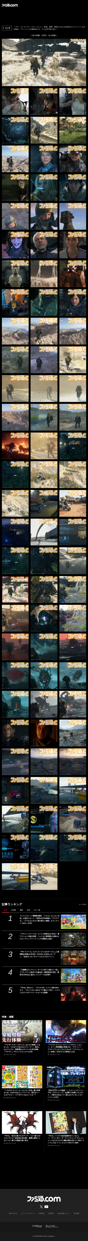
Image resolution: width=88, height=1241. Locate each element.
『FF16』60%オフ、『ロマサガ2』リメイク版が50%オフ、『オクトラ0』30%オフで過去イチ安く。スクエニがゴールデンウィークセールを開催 (40, 990)
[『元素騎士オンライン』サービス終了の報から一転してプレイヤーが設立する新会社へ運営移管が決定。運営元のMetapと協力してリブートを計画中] (73, 976)
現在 (5, 910)
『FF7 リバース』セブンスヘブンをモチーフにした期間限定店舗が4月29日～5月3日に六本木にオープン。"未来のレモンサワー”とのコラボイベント (39, 954)
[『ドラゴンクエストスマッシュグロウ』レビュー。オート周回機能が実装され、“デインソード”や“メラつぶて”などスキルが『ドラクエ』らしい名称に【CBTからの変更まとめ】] (66, 1031)
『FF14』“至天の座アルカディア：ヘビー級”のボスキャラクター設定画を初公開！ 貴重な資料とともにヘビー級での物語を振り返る (22, 1138)
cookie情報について (63, 1213)
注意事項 (51, 1213)
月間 (28, 910)
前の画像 (36, 35)
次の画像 (52, 35)
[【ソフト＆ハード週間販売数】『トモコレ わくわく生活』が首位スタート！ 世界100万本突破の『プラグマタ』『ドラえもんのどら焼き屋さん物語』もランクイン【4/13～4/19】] (73, 922)
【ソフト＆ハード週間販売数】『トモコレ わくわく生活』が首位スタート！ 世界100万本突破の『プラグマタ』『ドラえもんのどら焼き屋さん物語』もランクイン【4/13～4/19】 (39, 919)
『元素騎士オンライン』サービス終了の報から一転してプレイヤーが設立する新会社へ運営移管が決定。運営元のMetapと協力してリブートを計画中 (39, 972)
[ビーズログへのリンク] (52, 1226)
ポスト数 (37, 910)
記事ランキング (12, 904)
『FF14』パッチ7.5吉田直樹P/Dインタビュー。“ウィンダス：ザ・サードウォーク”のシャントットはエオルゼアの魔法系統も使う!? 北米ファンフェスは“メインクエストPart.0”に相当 (66, 1139)
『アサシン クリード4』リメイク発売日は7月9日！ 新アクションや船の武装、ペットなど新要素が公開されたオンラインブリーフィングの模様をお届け (39, 936)
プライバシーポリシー (28, 1213)
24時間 (13, 910)
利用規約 (41, 1213)
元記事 (6, 28)
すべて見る (82, 904)
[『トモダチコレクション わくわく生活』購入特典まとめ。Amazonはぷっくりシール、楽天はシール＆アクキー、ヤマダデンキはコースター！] (22, 1077)
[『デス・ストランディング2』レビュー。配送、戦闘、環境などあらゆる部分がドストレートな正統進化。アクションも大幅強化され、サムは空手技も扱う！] (15, 101)
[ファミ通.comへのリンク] (10, 5)
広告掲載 (76, 1213)
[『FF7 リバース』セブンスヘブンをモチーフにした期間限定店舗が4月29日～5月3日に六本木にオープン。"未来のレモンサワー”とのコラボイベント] (73, 958)
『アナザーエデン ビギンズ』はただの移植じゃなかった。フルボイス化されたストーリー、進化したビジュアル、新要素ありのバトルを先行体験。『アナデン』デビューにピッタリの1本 (22, 1048)
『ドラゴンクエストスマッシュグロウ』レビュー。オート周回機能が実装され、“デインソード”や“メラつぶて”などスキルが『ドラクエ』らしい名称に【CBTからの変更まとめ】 (65, 1048)
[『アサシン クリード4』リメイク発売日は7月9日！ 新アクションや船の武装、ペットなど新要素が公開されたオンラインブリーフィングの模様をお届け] (73, 940)
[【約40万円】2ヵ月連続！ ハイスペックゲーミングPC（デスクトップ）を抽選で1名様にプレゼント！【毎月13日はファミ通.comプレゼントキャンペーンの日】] (66, 1077)
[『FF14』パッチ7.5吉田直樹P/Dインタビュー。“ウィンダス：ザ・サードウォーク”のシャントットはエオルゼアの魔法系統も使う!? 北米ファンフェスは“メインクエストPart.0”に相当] (66, 1122)
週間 (21, 910)
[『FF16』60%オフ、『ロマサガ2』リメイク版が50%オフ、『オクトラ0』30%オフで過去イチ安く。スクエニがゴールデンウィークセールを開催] (73, 993)
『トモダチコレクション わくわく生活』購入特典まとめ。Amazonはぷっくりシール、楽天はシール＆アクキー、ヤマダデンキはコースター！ (22, 1092)
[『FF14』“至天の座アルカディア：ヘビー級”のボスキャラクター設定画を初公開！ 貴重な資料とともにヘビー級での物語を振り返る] (22, 1122)
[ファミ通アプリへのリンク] (37, 1226)
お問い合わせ (13, 1213)
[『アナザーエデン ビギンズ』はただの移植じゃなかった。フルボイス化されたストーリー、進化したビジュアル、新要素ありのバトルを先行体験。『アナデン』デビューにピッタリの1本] (22, 1031)
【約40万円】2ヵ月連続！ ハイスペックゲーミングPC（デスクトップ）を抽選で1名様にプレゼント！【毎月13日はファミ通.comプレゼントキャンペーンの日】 (66, 1093)
